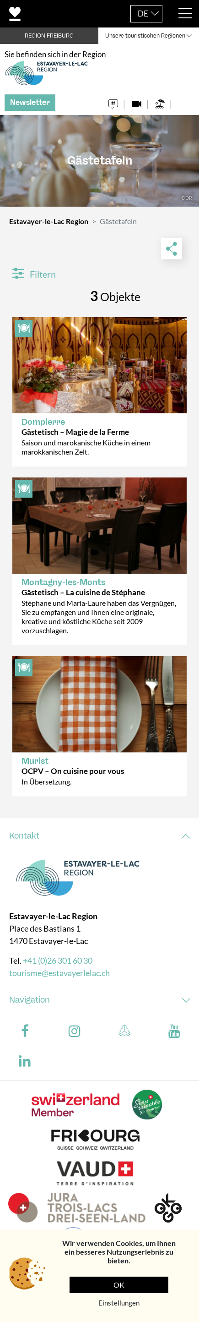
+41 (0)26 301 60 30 (57, 960)
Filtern (34, 274)
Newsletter (30, 102)
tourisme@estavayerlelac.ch (59, 973)
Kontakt (24, 836)
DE (143, 13)
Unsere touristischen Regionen (145, 36)
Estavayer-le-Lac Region (48, 221)
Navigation (29, 1000)
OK (118, 1284)
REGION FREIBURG (49, 36)
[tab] (99, 836)
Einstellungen (119, 1303)
